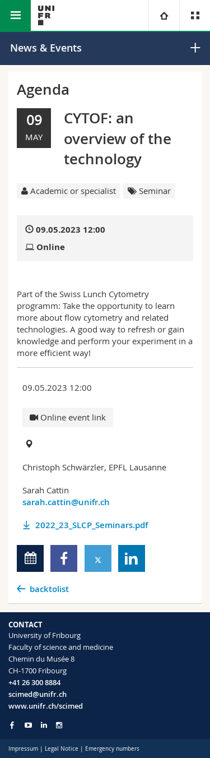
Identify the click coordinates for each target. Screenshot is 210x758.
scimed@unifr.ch (37, 694)
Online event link (68, 417)
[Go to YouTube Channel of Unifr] (28, 725)
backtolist (49, 589)
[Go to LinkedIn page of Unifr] (44, 725)
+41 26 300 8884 (34, 682)
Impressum (23, 748)
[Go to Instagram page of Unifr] (59, 725)
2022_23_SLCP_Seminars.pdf (91, 525)
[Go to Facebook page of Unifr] (12, 725)
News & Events (46, 47)
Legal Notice (61, 748)
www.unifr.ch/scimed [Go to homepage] (45, 706)
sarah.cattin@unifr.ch (66, 502)
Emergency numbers (112, 748)
